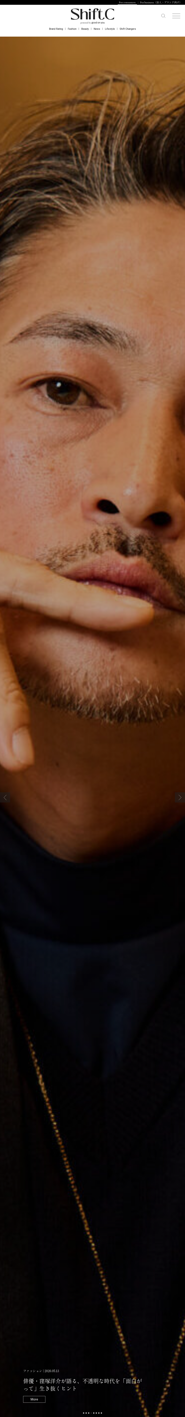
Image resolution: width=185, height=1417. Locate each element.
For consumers (127, 2)
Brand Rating (56, 28)
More (34, 1399)
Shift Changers (128, 28)
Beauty (85, 28)
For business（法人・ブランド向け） (161, 2)
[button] (5, 797)
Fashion (72, 28)
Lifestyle (110, 28)
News (97, 28)
